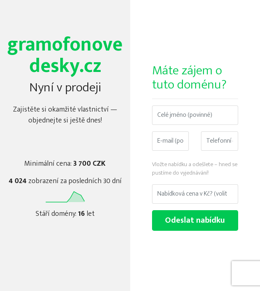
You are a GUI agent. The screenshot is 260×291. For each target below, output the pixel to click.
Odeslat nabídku (195, 220)
